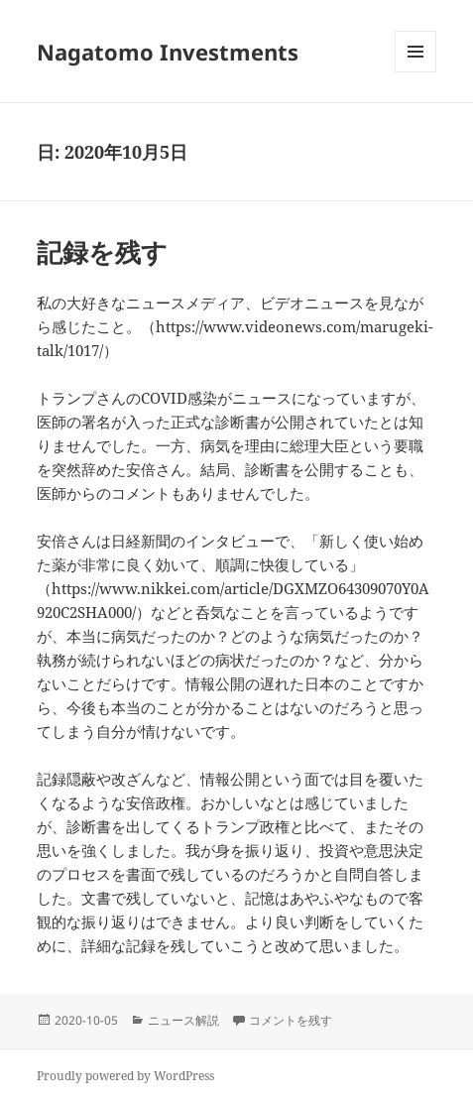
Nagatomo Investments (167, 51)
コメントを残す (290, 1020)
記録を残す (102, 252)
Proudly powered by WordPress (125, 1075)
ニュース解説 (183, 1020)
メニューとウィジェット (415, 71)
